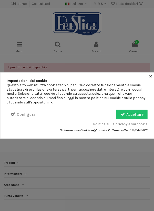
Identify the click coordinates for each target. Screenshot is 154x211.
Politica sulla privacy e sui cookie (120, 124)
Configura (23, 114)
